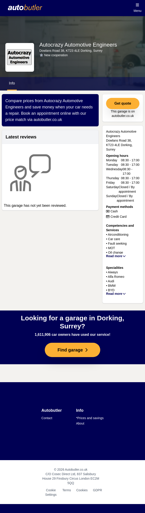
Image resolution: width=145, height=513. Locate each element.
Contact (46, 418)
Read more (116, 256)
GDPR (97, 490)
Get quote (122, 103)
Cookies (82, 490)
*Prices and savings (90, 418)
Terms (66, 490)
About (80, 423)
